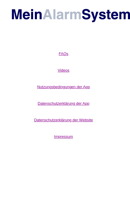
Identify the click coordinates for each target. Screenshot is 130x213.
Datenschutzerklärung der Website (63, 120)
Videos (63, 70)
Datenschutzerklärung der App (64, 103)
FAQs (64, 53)
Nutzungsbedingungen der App (63, 87)
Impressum (63, 136)
